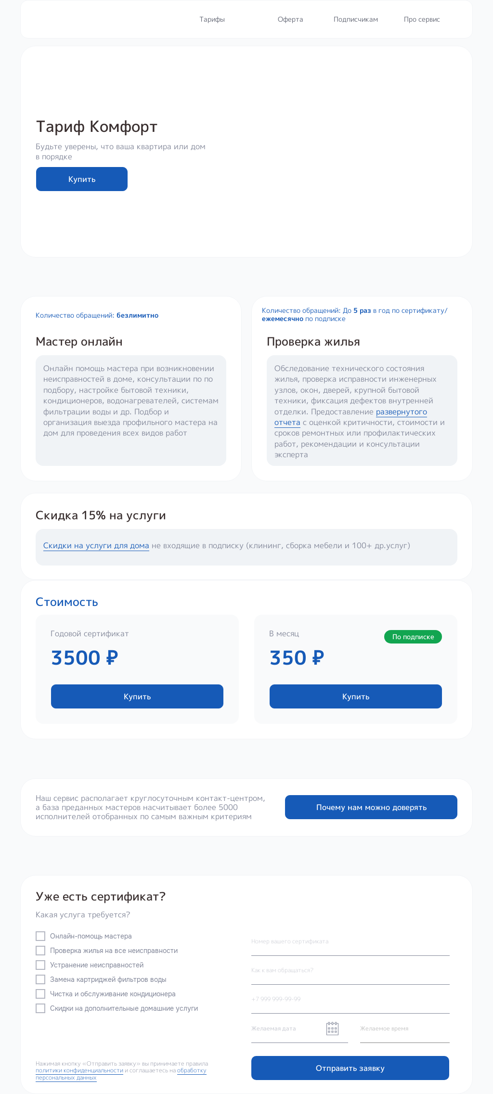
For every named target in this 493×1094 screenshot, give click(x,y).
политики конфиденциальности (79, 1070)
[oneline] (350, 941)
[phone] (350, 999)
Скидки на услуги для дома (96, 545)
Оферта (290, 19)
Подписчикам (356, 19)
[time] (405, 1028)
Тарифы (212, 19)
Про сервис (422, 19)
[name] (350, 970)
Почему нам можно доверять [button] (371, 807)
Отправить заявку (350, 1068)
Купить (81, 179)
